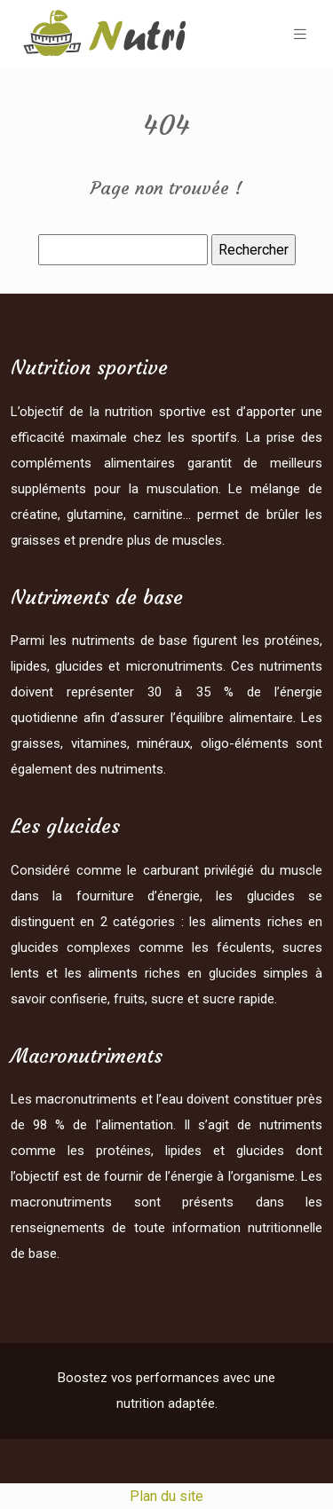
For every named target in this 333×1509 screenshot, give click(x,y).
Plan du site (166, 1496)
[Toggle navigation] (300, 34)
